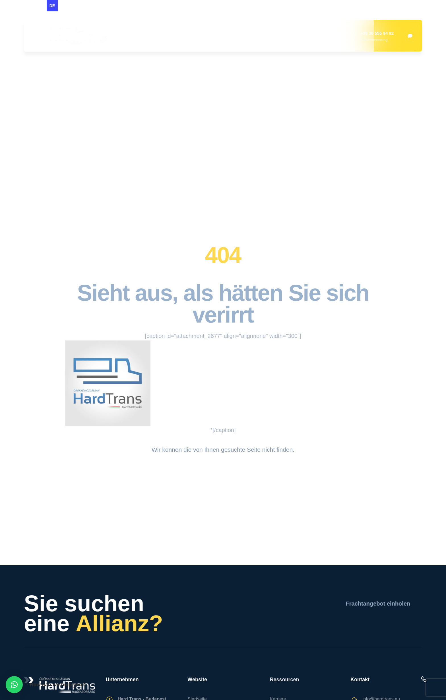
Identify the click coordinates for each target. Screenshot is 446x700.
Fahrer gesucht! (325, 36)
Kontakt (280, 36)
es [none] (63, 5)
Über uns (187, 36)
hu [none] (41, 5)
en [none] (29, 5)
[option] (29, 5)
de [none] (52, 5)
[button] (14, 684)
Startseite (149, 36)
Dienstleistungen (234, 36)
